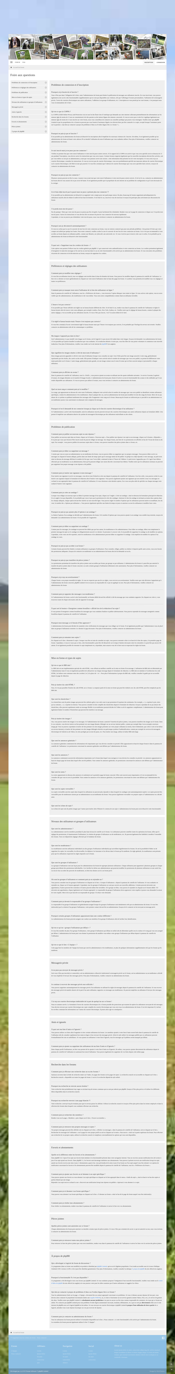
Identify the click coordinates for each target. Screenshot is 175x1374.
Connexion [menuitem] (161, 62)
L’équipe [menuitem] (14, 1351)
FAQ (23, 62)
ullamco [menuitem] (65, 1363)
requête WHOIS (95, 1298)
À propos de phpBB (138, 1269)
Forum (17, 62)
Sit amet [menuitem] (39, 1357)
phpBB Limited (102, 1266)
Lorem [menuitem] (39, 1351)
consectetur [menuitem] (40, 1360)
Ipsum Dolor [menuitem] (41, 1354)
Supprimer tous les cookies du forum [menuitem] (23, 1337)
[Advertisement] (87, 17)
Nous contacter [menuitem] (41, 1338)
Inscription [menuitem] (148, 62)
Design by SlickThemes (157, 1371)
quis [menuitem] (38, 1363)
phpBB (104, 344)
